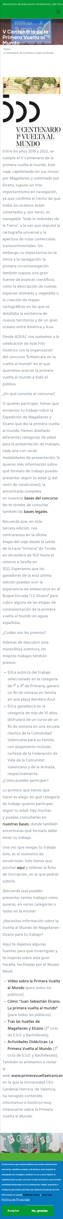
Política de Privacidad (16, 1200)
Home (6, 49)
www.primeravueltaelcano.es (37, 1076)
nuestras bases (16, 824)
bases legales (35, 512)
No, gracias (40, 1210)
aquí (21, 868)
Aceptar (13, 1210)
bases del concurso (41, 498)
